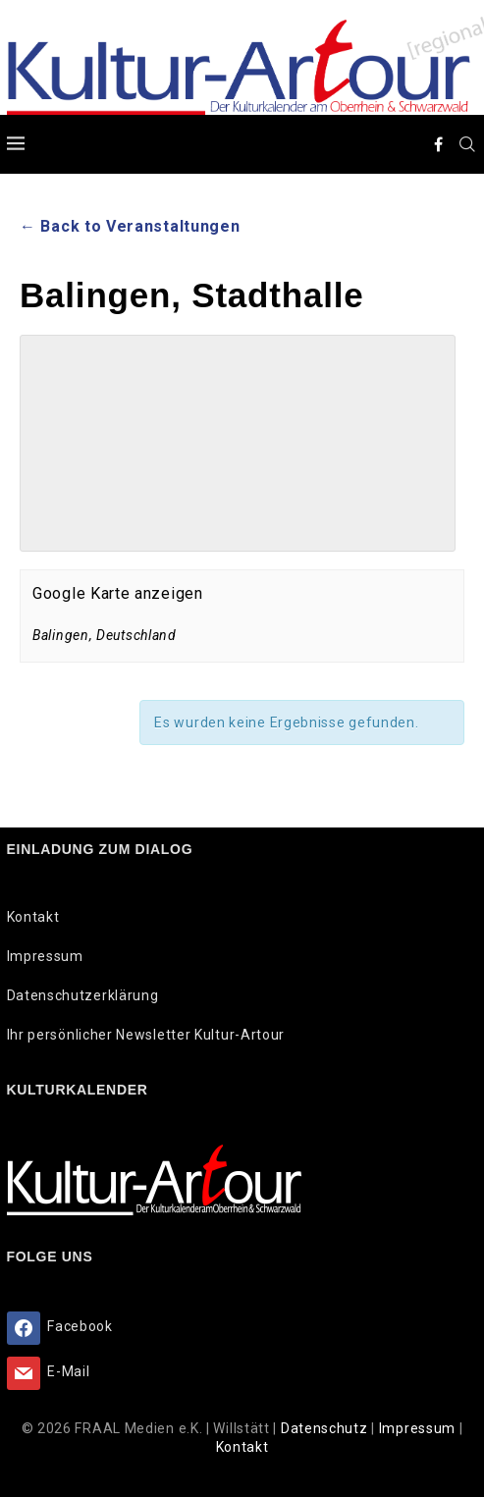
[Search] (468, 144)
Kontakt (33, 917)
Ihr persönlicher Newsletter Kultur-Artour (146, 1035)
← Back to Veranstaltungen (130, 226)
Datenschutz (326, 1428)
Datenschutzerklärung (83, 995)
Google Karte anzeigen (117, 593)
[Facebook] (439, 144)
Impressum (45, 956)
